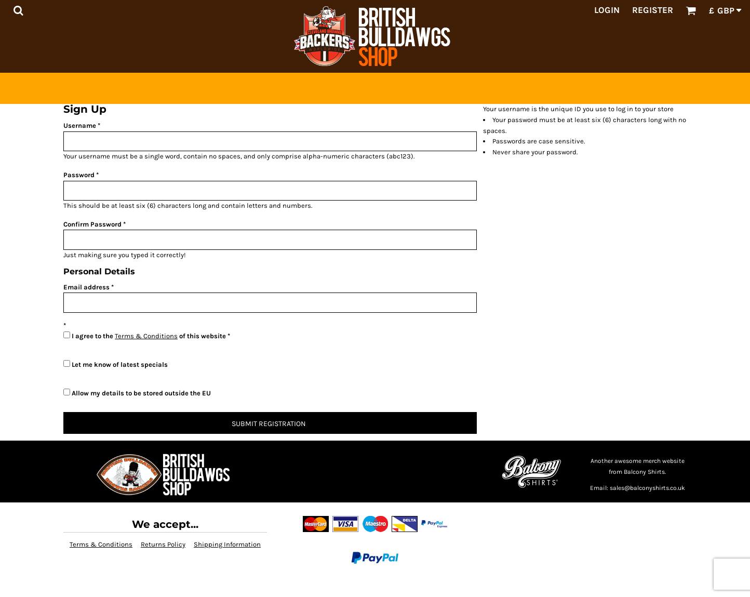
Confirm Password (92, 224)
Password (79, 175)
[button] (18, 10)
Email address (86, 287)
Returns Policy (163, 544)
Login (607, 10)
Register (652, 10)
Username (79, 125)
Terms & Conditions (146, 336)
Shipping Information (227, 544)
